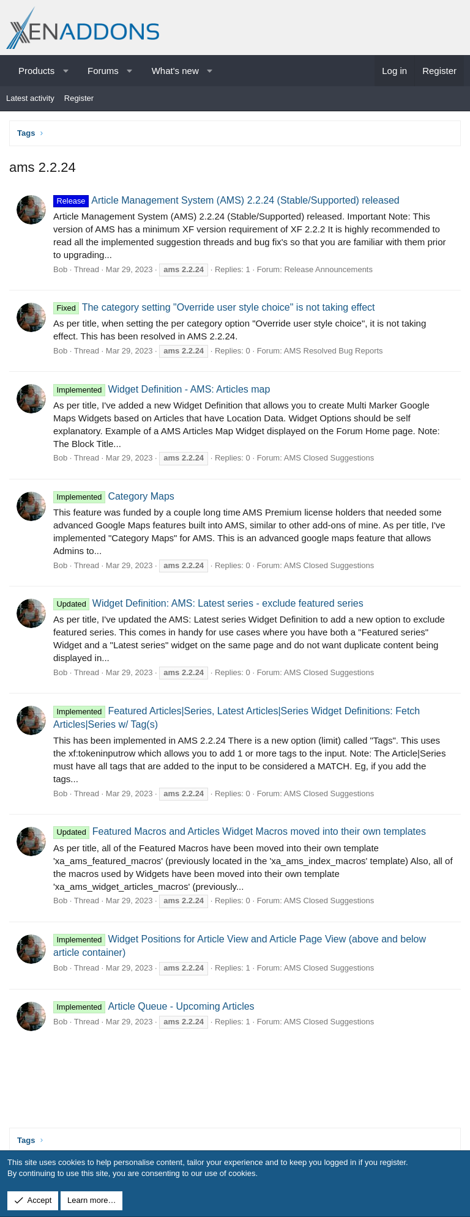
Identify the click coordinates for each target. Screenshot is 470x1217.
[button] (65, 70)
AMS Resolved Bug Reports (333, 350)
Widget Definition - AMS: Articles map (161, 389)
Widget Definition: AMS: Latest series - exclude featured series (208, 603)
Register (79, 98)
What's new (175, 70)
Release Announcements (328, 269)
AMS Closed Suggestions (329, 457)
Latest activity (30, 98)
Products (36, 70)
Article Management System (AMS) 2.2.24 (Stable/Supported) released (226, 200)
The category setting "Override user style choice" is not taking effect (214, 307)
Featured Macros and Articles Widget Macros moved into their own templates (239, 831)
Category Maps (113, 496)
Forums (103, 70)
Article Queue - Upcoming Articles (154, 1006)
